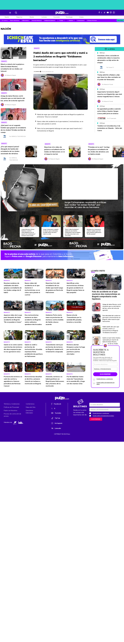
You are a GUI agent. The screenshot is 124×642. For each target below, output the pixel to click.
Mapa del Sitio (30, 407)
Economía (57, 17)
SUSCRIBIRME (105, 374)
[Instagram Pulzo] (111, 12)
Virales (81, 17)
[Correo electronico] (105, 364)
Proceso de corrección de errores (12, 415)
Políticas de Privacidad (11, 407)
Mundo (32, 17)
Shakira (71, 20)
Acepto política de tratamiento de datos (103, 416)
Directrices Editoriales (29, 411)
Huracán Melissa (36, 20)
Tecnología (69, 17)
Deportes (19, 17)
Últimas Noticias (92, 20)
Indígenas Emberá (49, 20)
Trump (61, 20)
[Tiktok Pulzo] (104, 12)
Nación (7, 17)
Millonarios (25, 20)
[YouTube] (56, 413)
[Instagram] (56, 423)
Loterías (44, 17)
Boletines (120, 20)
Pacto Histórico (14, 20)
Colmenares (80, 20)
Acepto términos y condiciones (105, 379)
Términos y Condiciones (12, 404)
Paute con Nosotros (10, 410)
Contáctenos (30, 404)
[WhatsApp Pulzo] (114, 12)
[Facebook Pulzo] (99, 12)
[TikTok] (56, 418)
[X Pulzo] (101, 12)
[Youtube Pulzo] (108, 12)
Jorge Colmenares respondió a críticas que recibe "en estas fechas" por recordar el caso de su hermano (85, 205)
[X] (56, 408)
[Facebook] (56, 404)
